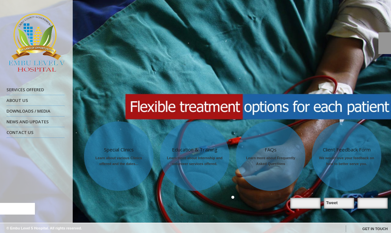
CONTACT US (20, 132)
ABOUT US (34, 101)
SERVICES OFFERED (34, 90)
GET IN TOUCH (375, 229)
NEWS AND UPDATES (34, 123)
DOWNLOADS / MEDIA (34, 112)
